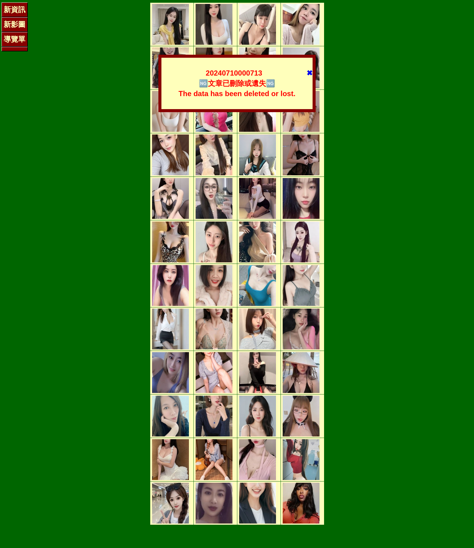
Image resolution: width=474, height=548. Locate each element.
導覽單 (14, 39)
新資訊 (14, 9)
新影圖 (14, 24)
